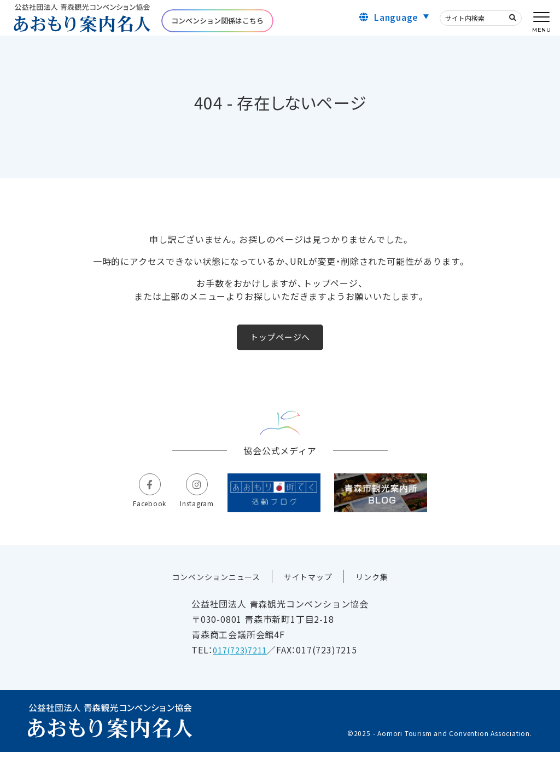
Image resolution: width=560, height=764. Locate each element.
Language (396, 20)
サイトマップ (312, 588)
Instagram (190, 511)
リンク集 (381, 588)
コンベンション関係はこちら (217, 25)
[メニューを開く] (541, 17)
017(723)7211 (243, 662)
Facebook (135, 511)
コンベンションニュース (210, 588)
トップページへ (280, 345)
